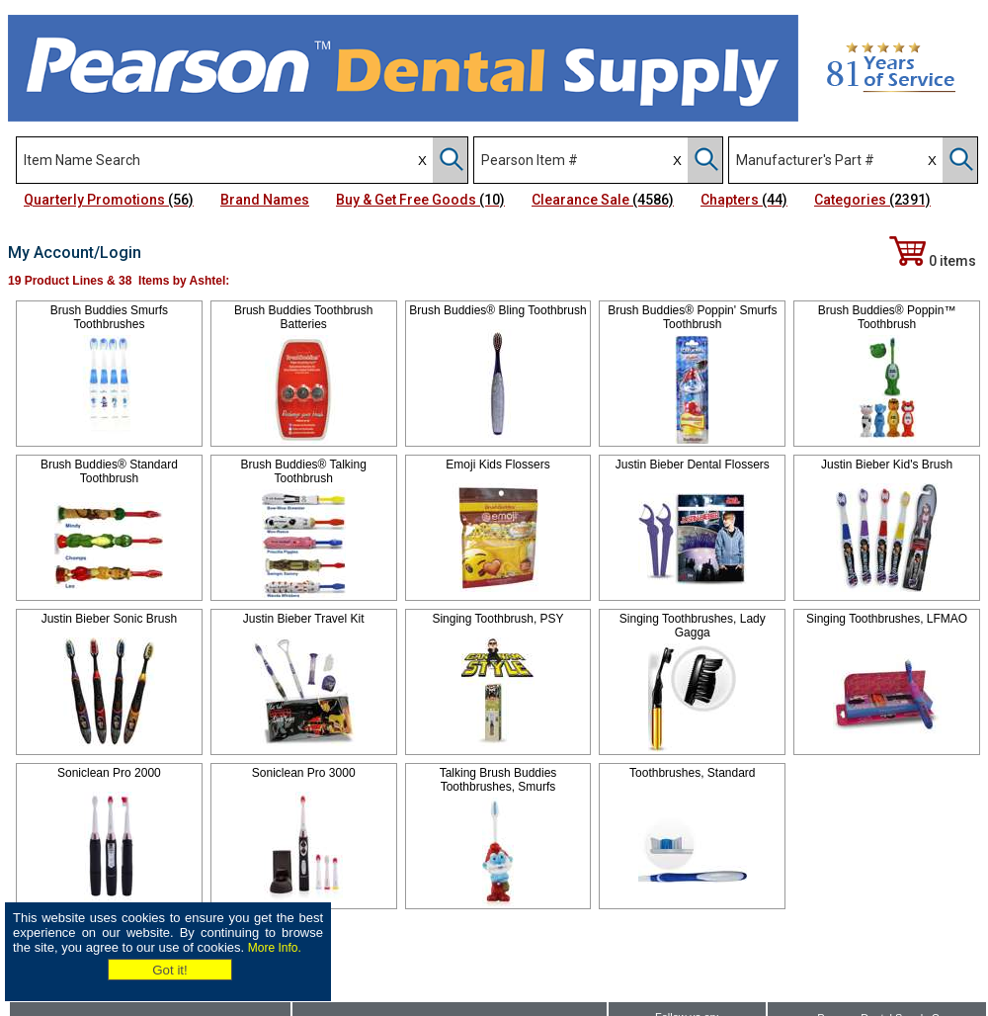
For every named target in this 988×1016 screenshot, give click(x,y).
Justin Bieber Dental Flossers (693, 464)
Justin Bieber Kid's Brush (886, 464)
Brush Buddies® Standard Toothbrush (109, 471)
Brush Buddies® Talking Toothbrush (304, 471)
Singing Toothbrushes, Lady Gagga (692, 625)
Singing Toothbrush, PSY (497, 619)
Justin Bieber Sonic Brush (109, 619)
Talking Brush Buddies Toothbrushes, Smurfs (498, 780)
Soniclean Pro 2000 (109, 773)
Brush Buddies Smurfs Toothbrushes (109, 317)
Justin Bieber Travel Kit (304, 619)
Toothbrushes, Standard (692, 773)
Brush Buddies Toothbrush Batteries (303, 317)
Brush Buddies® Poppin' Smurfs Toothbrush (692, 317)
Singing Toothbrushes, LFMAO (886, 619)
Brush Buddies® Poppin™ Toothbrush (887, 317)
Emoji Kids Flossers (497, 464)
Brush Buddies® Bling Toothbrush (497, 310)
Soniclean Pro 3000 (304, 773)
